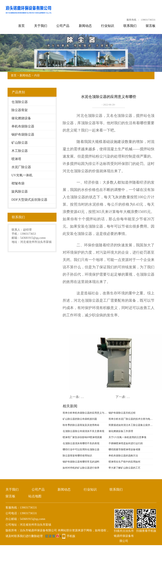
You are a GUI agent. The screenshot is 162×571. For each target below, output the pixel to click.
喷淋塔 (16, 159)
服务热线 (131, 19)
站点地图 (34, 496)
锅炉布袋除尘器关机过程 (122, 412)
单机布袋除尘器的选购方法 (123, 455)
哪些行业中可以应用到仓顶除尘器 (81, 449)
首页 (21, 25)
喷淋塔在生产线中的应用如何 (124, 461)
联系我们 (129, 25)
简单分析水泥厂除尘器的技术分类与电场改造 (131, 419)
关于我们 (40, 25)
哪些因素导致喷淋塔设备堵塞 (124, 449)
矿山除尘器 (19, 142)
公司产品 (62, 25)
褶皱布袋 (17, 183)
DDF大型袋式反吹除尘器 (29, 199)
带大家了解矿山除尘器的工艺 (124, 467)
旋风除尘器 (19, 191)
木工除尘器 (19, 150)
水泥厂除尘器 (21, 167)
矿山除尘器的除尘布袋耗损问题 (80, 419)
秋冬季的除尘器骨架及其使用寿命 (81, 425)
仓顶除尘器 (19, 102)
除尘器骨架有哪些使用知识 (77, 455)
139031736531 (148, 19)
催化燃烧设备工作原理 (121, 431)
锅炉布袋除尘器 (22, 134)
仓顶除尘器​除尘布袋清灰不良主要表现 (83, 431)
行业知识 (107, 25)
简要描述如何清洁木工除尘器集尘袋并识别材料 (131, 425)
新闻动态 (85, 25)
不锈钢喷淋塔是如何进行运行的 (126, 443)
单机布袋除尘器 (22, 126)
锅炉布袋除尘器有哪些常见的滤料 (81, 461)
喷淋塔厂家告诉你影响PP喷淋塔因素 (82, 437)
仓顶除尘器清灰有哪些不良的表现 (81, 443)
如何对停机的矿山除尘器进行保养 (81, 467)
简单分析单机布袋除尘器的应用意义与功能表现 (85, 412)
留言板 (150, 25)
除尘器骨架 (19, 110)
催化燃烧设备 (21, 118)
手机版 (71, 536)
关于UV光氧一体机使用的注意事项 (127, 437)
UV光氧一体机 (21, 175)
